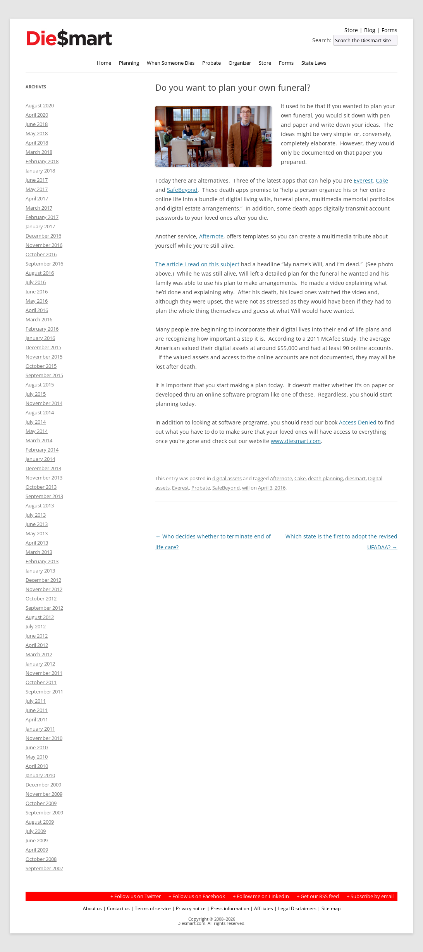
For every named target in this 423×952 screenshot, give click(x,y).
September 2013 (44, 496)
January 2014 (40, 458)
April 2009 (37, 849)
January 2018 (40, 170)
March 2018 (39, 151)
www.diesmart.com (296, 441)
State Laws (313, 63)
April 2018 (37, 142)
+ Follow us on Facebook (197, 896)
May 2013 (37, 533)
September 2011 (44, 691)
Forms (389, 30)
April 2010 (37, 765)
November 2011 (44, 672)
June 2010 (37, 747)
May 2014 (37, 431)
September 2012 (44, 607)
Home (104, 63)
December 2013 (43, 468)
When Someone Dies (170, 63)
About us (92, 908)
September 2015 (44, 375)
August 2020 (40, 105)
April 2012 (37, 645)
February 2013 (42, 561)
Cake (382, 180)
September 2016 (44, 263)
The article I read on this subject (197, 264)
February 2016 (42, 328)
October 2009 (41, 803)
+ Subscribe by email (370, 896)
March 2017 (39, 207)
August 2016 (40, 272)
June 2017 (37, 179)
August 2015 (40, 384)
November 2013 (44, 477)
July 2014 (36, 421)
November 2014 (44, 403)
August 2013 (40, 505)
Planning (129, 63)
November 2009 (44, 793)
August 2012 (40, 617)
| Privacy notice (189, 908)
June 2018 (37, 124)
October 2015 (41, 365)
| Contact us (116, 908)
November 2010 (44, 738)
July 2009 (36, 831)
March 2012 (39, 654)
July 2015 (36, 393)
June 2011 (37, 710)
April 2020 (37, 114)
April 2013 (37, 542)
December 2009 (43, 784)
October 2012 (41, 598)
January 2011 (40, 728)
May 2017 (37, 189)
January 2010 (40, 775)
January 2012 (40, 663)
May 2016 (37, 300)
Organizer (240, 63)
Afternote (211, 236)
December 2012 (43, 579)
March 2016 (39, 319)
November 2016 (44, 244)
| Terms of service (151, 908)
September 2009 (44, 812)
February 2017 (42, 217)
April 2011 (37, 719)
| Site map (329, 908)
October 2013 (41, 486)
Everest (363, 180)
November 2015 (44, 356)
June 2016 (37, 291)
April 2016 (37, 310)
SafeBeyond (182, 189)
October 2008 (41, 858)
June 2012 (37, 635)
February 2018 (42, 161)
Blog (369, 30)
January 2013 (40, 570)
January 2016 (40, 338)
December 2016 (43, 235)
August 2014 (40, 412)
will (245, 487)
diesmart (355, 478)
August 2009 (40, 821)
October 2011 (41, 682)
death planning (325, 478)
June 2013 (37, 524)
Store (351, 30)
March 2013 (39, 551)
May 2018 (37, 133)
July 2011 (36, 700)
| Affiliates (261, 908)
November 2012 (44, 589)
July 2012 (36, 626)
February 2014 (42, 449)
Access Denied (358, 422)
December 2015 (43, 347)
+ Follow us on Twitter (135, 896)
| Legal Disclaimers (295, 908)
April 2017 (37, 198)
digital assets (227, 478)
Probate (211, 63)
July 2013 (36, 514)
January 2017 (40, 226)
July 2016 (36, 282)
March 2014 (39, 440)
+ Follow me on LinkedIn (261, 896)
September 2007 (44, 868)
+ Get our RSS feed (318, 896)
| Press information (228, 908)
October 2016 (41, 254)
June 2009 (37, 840)
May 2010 (37, 756)
